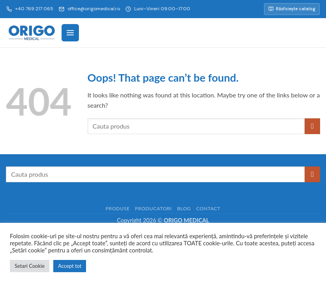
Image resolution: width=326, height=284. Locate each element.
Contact (208, 208)
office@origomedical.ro (89, 9)
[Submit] (312, 126)
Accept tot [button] (69, 266)
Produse (118, 208)
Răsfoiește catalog (291, 8)
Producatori (153, 208)
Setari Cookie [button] (30, 266)
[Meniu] (70, 32)
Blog (184, 208)
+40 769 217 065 (29, 9)
